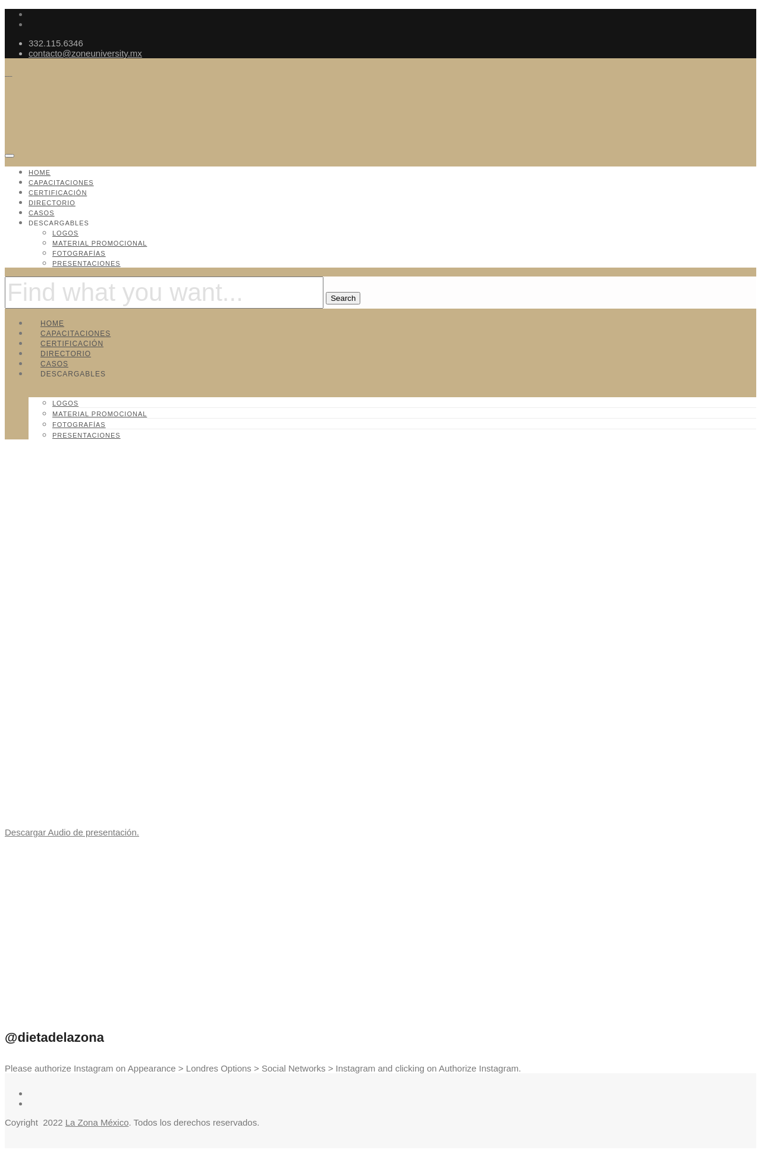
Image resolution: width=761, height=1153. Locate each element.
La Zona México (97, 1122)
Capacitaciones (61, 182)
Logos (65, 233)
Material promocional (99, 243)
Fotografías (79, 253)
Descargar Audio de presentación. (72, 832)
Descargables (59, 223)
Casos (42, 212)
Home (40, 172)
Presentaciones (86, 263)
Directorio (52, 202)
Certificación (58, 192)
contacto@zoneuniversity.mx (85, 53)
